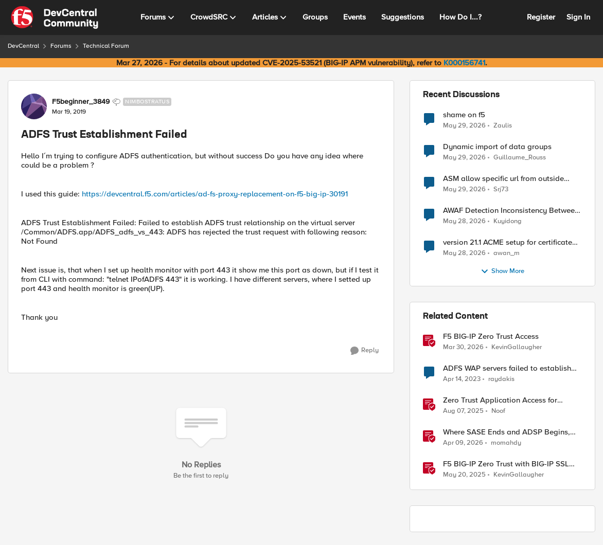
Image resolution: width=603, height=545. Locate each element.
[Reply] (364, 350)
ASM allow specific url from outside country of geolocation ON (503, 178)
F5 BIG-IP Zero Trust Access (491, 336)
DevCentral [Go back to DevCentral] (23, 46)
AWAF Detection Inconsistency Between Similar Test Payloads (511, 210)
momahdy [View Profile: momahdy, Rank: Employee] (506, 443)
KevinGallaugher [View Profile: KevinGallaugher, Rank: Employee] (516, 347)
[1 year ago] (463, 411)
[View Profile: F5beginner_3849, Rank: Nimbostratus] (34, 106)
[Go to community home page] (54, 17)
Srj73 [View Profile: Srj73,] (500, 189)
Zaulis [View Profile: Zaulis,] (502, 125)
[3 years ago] (462, 379)
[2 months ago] (464, 125)
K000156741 (464, 62)
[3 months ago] (463, 443)
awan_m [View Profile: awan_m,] (506, 253)
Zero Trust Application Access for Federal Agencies (500, 400)
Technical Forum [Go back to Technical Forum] (106, 46)
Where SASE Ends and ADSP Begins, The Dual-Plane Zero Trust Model (506, 432)
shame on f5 (464, 115)
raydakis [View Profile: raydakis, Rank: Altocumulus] (501, 379)
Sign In (578, 17)
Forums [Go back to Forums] (61, 46)
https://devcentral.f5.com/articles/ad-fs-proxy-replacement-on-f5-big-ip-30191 (215, 193)
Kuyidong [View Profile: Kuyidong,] (507, 221)
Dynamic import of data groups (497, 146)
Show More (502, 271)
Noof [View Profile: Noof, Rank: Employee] (498, 411)
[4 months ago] (463, 347)
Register (541, 17)
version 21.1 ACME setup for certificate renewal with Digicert (507, 242)
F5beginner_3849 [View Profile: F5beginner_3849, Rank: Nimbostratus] (81, 102)
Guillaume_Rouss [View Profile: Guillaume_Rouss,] (519, 157)
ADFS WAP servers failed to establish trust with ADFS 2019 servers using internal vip (507, 368)
